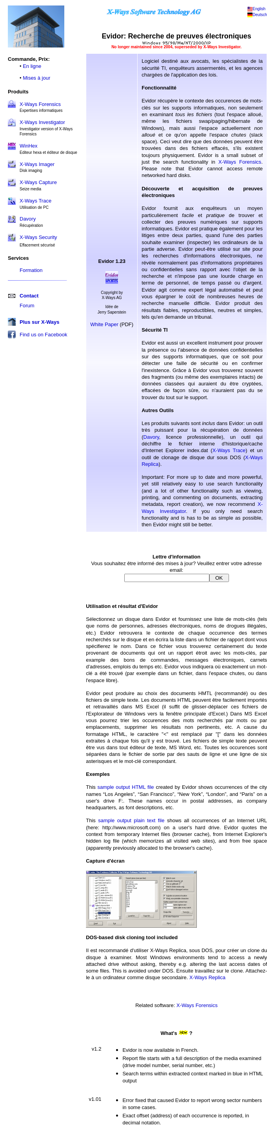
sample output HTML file (126, 787)
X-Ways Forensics (40, 104)
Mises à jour (36, 78)
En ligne (32, 66)
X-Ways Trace (229, 450)
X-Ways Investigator (42, 122)
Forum (27, 305)
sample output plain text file (131, 820)
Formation (31, 270)
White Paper (104, 324)
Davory (151, 437)
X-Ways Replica (207, 977)
